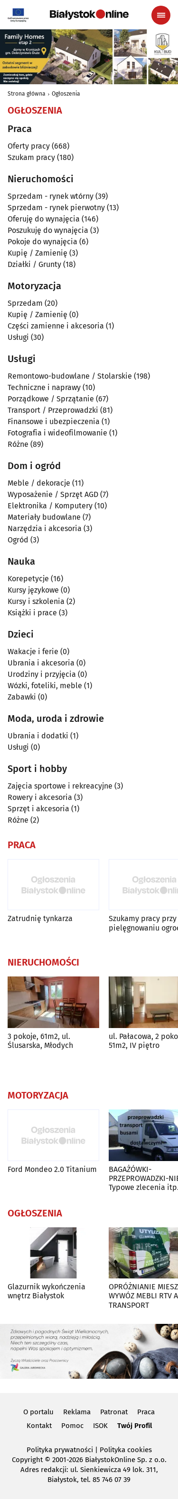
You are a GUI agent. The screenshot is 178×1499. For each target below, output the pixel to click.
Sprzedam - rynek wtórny (51, 196)
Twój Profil (134, 1425)
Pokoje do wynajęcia (42, 241)
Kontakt (39, 1425)
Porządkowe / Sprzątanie (51, 398)
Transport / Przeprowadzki (53, 410)
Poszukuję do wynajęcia (48, 230)
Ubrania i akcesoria (41, 662)
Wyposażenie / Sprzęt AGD (53, 494)
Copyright (27, 1459)
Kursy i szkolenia (36, 601)
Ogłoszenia (66, 93)
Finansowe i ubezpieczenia (54, 421)
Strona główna (27, 93)
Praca (146, 1412)
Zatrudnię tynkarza (40, 918)
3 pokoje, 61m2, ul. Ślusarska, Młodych (40, 1041)
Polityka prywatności (60, 1450)
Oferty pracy (29, 146)
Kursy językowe (33, 589)
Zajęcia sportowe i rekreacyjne (60, 785)
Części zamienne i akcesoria (56, 325)
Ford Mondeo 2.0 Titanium (52, 1169)
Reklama (77, 1412)
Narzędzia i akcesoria (45, 528)
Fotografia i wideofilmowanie (57, 432)
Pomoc (72, 1425)
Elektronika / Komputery (50, 505)
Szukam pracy (31, 157)
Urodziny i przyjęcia (42, 674)
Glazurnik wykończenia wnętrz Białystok (46, 1291)
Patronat (114, 1412)
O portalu (38, 1412)
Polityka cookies (126, 1450)
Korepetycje (28, 578)
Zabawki (22, 696)
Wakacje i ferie (33, 651)
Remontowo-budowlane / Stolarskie (70, 376)
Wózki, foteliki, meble (45, 685)
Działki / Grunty (34, 264)
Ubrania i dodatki (38, 735)
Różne (18, 444)
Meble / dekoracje (39, 483)
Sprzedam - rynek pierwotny (56, 207)
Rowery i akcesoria (40, 797)
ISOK (100, 1425)
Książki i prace (32, 612)
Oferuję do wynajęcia (44, 218)
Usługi (18, 337)
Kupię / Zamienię (37, 252)
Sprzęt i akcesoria (38, 808)
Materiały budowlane (44, 517)
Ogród (18, 539)
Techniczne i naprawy (44, 387)
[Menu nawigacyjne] (160, 15)
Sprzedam (25, 303)
